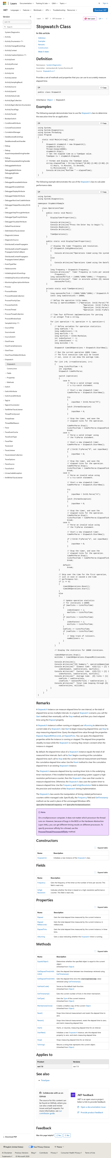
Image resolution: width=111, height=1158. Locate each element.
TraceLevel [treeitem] (9, 446)
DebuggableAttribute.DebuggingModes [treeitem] (13, 171)
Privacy (53, 1153)
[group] (72, 151)
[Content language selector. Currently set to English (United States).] (13, 1147)
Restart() (40, 1020)
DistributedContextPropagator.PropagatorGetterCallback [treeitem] (16, 250)
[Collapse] (30, 16)
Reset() (39, 1013)
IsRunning (88, 725)
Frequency (67, 785)
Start (38, 716)
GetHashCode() (43, 986)
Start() (39, 1028)
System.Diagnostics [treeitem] (12, 32)
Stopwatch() (42, 858)
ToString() (41, 1044)
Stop (71, 716)
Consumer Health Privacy (70, 1153)
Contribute (43, 1153)
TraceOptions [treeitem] (10, 459)
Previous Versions (21, 1153)
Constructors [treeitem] (12, 368)
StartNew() (41, 1032)
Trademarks (6, 1156)
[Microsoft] (4, 3)
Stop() (39, 1040)
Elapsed (52, 719)
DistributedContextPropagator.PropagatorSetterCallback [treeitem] (16, 258)
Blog (33, 1153)
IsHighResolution (83, 785)
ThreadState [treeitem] (9, 418)
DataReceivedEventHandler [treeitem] (15, 141)
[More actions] (107, 19)
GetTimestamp (101, 797)
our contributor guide (50, 1112)
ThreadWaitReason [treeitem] (12, 423)
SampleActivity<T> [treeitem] (12, 323)
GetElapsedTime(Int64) (46, 979)
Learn (39, 18)
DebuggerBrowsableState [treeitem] (14, 187)
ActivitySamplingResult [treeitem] (13, 82)
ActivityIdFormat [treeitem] (11, 64)
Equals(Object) (42, 961)
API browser (57, 18)
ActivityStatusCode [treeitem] (12, 96)
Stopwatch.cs (48, 71)
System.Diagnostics (53, 65)
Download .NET (101, 10)
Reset (76, 762)
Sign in (105, 3)
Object (50, 99)
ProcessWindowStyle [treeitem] (13, 318)
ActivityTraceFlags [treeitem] (12, 109)
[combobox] (17, 22)
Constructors (43, 48)
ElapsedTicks (69, 735)
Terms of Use (90, 1153)
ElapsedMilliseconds (52, 735)
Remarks (41, 44)
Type (65, 998)
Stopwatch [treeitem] (11, 364)
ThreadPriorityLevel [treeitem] (12, 414)
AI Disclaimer (7, 1153)
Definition (42, 38)
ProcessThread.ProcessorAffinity (53, 831)
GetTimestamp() (63, 974)
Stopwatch (86, 113)
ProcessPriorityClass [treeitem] (12, 300)
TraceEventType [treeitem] (11, 437)
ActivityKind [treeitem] (9, 68)
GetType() (41, 998)
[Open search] (99, 3)
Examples (41, 41)
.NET (46, 18)
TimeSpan (45, 1080)
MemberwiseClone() (44, 1006)
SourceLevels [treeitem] (10, 332)
